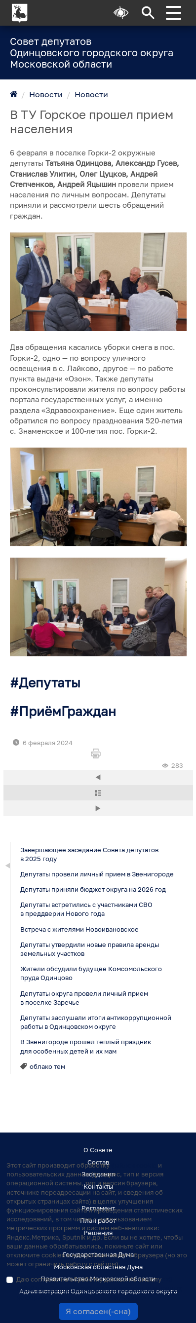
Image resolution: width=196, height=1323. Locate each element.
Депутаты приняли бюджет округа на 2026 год (92, 889)
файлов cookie (134, 1165)
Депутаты (49, 682)
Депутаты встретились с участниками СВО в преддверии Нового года (86, 909)
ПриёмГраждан (67, 711)
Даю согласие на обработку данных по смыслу (99, 1288)
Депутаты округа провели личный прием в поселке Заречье (84, 997)
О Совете (98, 1150)
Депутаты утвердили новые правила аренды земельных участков (89, 948)
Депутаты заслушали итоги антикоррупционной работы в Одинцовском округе (95, 1021)
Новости (46, 94)
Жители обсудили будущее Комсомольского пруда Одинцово (90, 973)
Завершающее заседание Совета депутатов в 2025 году (89, 853)
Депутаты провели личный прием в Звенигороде (96, 873)
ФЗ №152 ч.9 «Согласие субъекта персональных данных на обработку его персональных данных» (99, 1288)
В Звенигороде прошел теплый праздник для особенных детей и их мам (85, 1046)
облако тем (47, 1066)
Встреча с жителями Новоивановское (79, 929)
